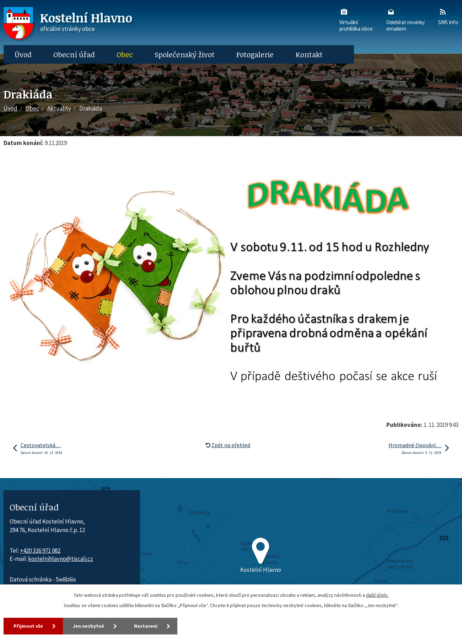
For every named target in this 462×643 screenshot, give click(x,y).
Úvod (23, 54)
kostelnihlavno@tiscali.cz (60, 559)
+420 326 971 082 (40, 550)
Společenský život (185, 54)
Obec (125, 54)
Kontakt (309, 54)
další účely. (377, 595)
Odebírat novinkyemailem (405, 19)
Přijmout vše (28, 626)
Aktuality (59, 108)
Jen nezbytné (88, 626)
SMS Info (448, 16)
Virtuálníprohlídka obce (356, 19)
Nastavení (145, 626)
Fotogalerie (255, 54)
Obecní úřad (74, 54)
